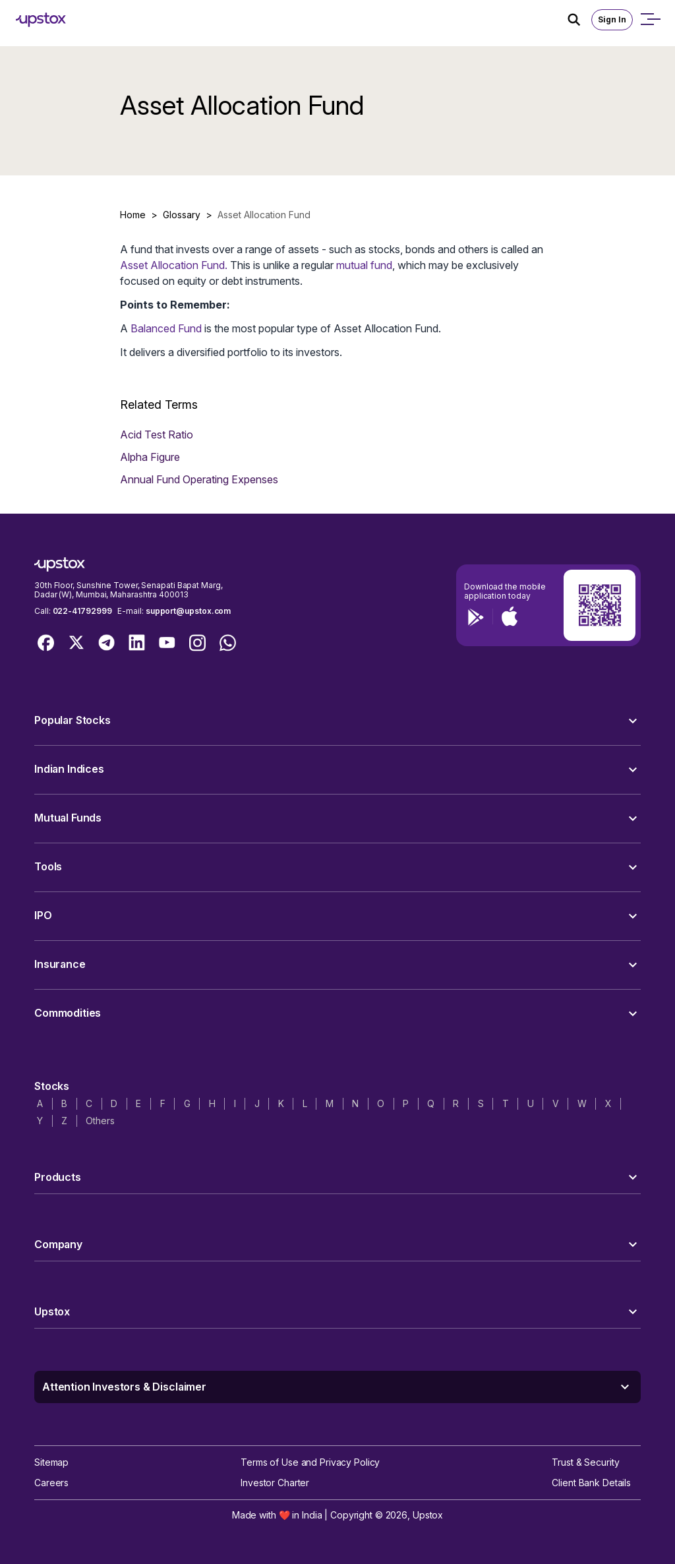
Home (133, 214)
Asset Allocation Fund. (173, 265)
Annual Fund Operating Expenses (199, 479)
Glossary (181, 214)
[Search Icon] (579, 19)
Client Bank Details (591, 1482)
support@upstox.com (188, 611)
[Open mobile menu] (650, 20)
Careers (51, 1482)
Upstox (428, 1514)
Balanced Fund (166, 328)
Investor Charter (275, 1482)
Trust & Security (585, 1462)
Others (100, 1120)
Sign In (612, 19)
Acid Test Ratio (156, 434)
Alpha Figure (150, 457)
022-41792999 (82, 611)
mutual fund (364, 265)
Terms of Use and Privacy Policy (310, 1462)
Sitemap (51, 1462)
